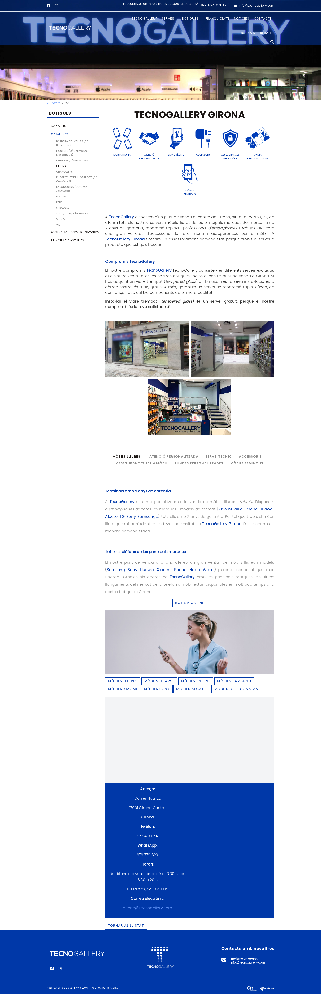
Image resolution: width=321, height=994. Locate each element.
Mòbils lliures (123, 681)
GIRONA (61, 166)
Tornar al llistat (126, 925)
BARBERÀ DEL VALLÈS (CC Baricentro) (72, 143)
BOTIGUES (60, 113)
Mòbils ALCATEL (192, 689)
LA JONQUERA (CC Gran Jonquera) (71, 189)
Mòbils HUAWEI (159, 681)
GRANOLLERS (64, 172)
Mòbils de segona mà (236, 689)
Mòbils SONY (157, 689)
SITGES (60, 219)
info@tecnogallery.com (256, 5)
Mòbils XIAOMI (122, 689)
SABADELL (62, 208)
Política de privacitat (105, 988)
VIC (58, 225)
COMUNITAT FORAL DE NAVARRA (75, 232)
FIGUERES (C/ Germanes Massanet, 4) (72, 153)
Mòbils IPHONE (195, 681)
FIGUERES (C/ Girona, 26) (72, 160)
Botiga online (215, 5)
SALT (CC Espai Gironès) (72, 213)
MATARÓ (61, 196)
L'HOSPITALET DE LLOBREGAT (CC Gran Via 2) (77, 179)
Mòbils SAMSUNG (234, 681)
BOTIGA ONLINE (189, 603)
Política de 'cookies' (60, 988)
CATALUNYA (54, 103)
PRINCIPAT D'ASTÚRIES (67, 240)
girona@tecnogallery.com (147, 908)
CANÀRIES (58, 125)
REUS (59, 202)
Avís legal (82, 988)
